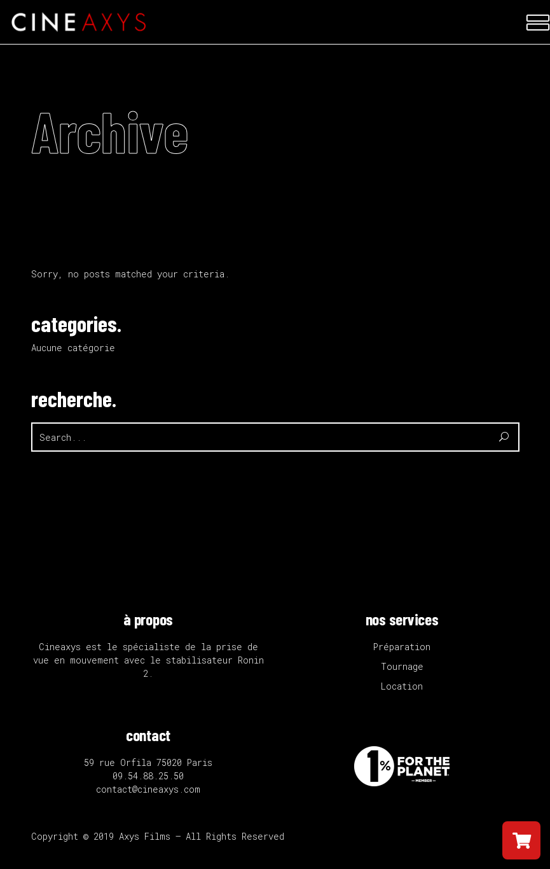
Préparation (401, 647)
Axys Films (144, 836)
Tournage (402, 666)
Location (402, 686)
